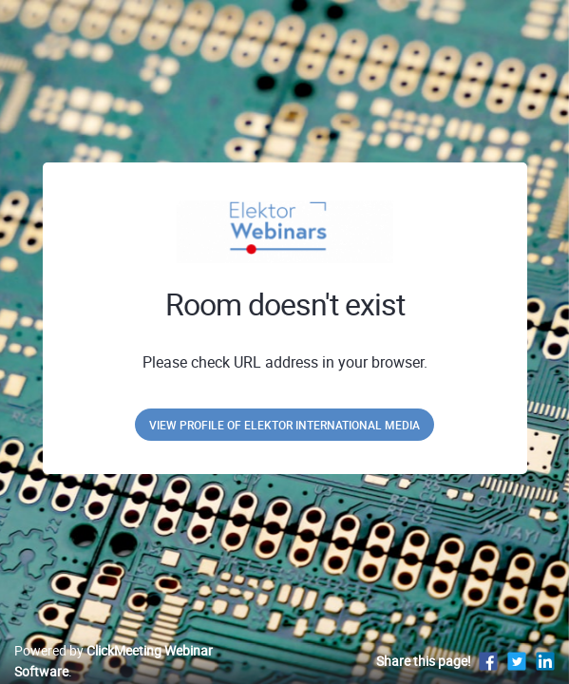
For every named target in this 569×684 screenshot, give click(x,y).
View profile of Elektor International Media (284, 424)
